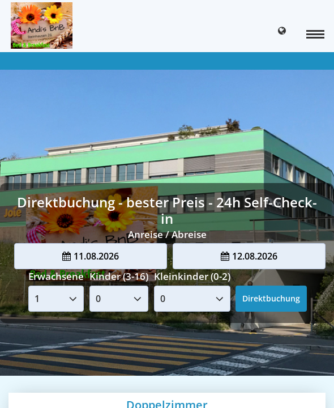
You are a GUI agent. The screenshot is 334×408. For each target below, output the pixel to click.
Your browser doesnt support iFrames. (167, 204)
